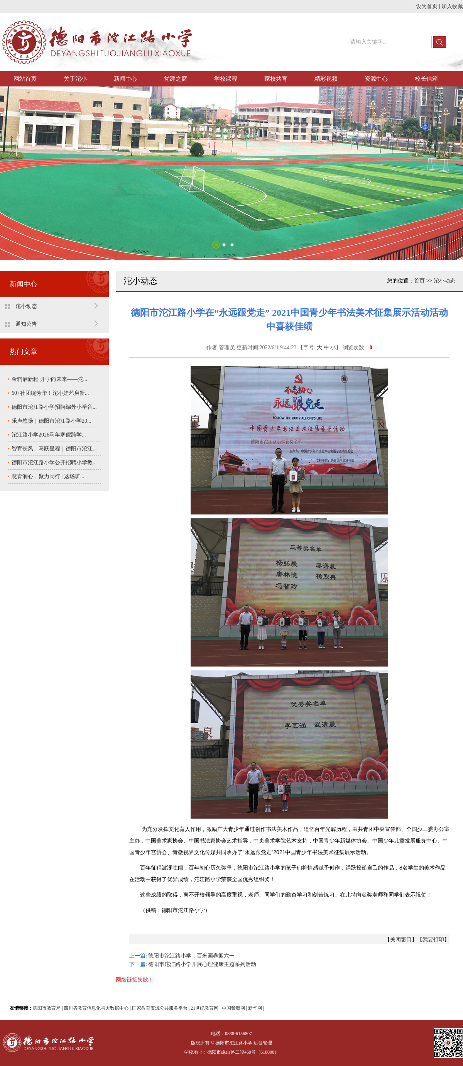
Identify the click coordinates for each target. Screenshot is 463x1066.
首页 (419, 281)
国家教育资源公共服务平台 (160, 1008)
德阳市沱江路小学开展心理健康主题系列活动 (202, 964)
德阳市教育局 (47, 1008)
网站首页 (25, 79)
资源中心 (376, 79)
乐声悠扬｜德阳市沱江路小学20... (51, 421)
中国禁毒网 (233, 1008)
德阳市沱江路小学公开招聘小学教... (54, 462)
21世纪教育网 (204, 1008)
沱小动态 (26, 306)
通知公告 (26, 324)
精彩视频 (326, 79)
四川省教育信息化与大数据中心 (96, 1008)
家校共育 (275, 79)
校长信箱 (426, 79)
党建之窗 (175, 79)
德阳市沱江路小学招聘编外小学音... (54, 407)
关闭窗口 (401, 939)
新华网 (255, 1008)
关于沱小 (75, 79)
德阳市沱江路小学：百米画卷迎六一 (191, 956)
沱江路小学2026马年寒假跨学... (49, 435)
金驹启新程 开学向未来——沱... (49, 379)
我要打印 (433, 939)
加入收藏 (452, 6)
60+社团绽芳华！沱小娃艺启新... (50, 393)
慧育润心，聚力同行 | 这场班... (48, 476)
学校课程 (225, 79)
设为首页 (427, 6)
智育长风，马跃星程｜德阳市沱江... (54, 449)
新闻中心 (125, 79)
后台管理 (262, 1043)
